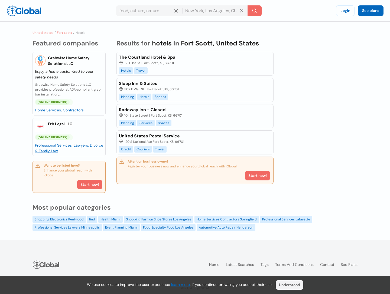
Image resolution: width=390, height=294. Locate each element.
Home (214, 264)
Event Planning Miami (121, 227)
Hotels (126, 70)
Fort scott (64, 33)
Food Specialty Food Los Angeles (168, 227)
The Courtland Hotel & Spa (147, 57)
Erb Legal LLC (60, 123)
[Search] (255, 10)
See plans (370, 10)
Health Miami (110, 219)
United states (42, 33)
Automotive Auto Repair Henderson (226, 227)
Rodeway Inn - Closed (142, 110)
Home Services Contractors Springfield (227, 219)
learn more (180, 284)
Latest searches (240, 264)
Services (145, 123)
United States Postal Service (149, 136)
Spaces (160, 97)
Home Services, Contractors (59, 110)
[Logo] (24, 10)
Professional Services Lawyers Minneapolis (67, 227)
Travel (140, 70)
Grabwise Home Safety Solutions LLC (68, 60)
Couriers (143, 149)
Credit (126, 149)
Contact (327, 264)
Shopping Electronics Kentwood (59, 219)
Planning (127, 97)
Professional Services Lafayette (286, 219)
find (92, 219)
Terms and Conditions (294, 264)
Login (345, 10)
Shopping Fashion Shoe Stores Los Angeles (158, 219)
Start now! (89, 184)
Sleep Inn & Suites (138, 83)
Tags (265, 264)
